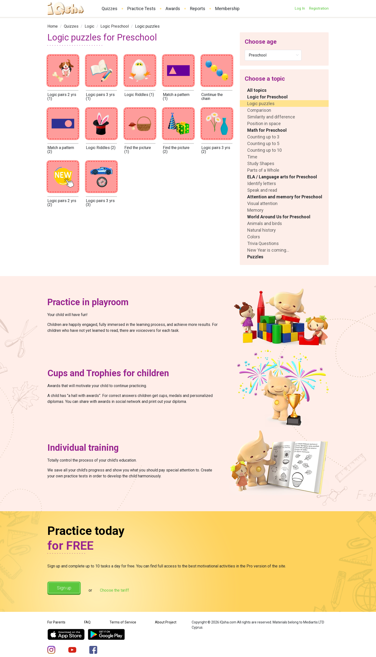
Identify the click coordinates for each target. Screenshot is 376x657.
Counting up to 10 (264, 150)
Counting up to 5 (263, 143)
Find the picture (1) (137, 149)
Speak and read (262, 190)
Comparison (259, 110)
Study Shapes (260, 163)
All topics (256, 90)
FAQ (87, 619)
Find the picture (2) (176, 149)
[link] (52, 26)
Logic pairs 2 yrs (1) (61, 96)
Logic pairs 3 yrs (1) (100, 96)
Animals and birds (264, 223)
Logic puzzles (261, 103)
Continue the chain (212, 96)
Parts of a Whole (263, 170)
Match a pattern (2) (60, 149)
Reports (197, 8)
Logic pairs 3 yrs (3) (100, 202)
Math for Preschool (267, 130)
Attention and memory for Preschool (284, 196)
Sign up (68, 588)
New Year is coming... (268, 250)
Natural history (261, 230)
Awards (173, 8)
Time (252, 156)
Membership (227, 8)
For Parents (56, 619)
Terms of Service (123, 619)
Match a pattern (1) (176, 96)
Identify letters (261, 183)
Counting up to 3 (263, 136)
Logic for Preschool (267, 96)
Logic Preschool (114, 26)
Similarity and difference (271, 116)
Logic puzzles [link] (147, 26)
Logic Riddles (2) (100, 147)
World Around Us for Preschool (278, 216)
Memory (255, 210)
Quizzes (109, 8)
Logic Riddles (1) (139, 94)
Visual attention (262, 203)
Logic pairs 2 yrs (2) (61, 202)
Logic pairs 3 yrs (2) (215, 149)
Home (52, 26)
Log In (300, 8)
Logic (89, 26)
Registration (319, 8)
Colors (253, 236)
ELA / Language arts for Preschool (282, 176)
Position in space (264, 123)
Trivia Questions (263, 243)
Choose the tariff (123, 588)
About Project (165, 619)
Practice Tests (141, 8)
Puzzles (255, 256)
